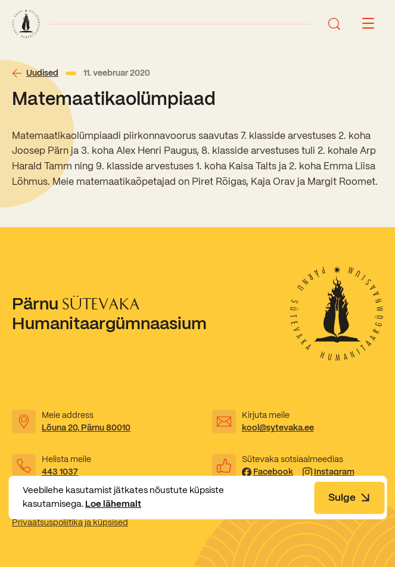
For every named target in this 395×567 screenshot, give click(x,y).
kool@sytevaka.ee (278, 427)
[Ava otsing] (334, 24)
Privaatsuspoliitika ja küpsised (70, 522)
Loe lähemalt (113, 504)
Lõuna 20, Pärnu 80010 (86, 427)
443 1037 (60, 471)
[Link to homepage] (26, 24)
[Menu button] (368, 24)
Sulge (349, 497)
